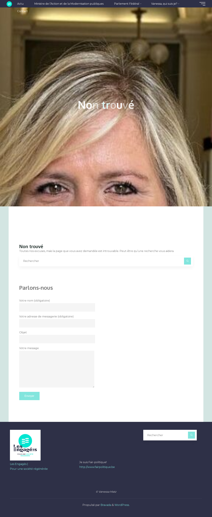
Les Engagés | (19, 464)
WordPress (121, 505)
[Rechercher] (187, 261)
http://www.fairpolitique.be (97, 467)
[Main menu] (202, 3)
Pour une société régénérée (29, 468)
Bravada (105, 505)
